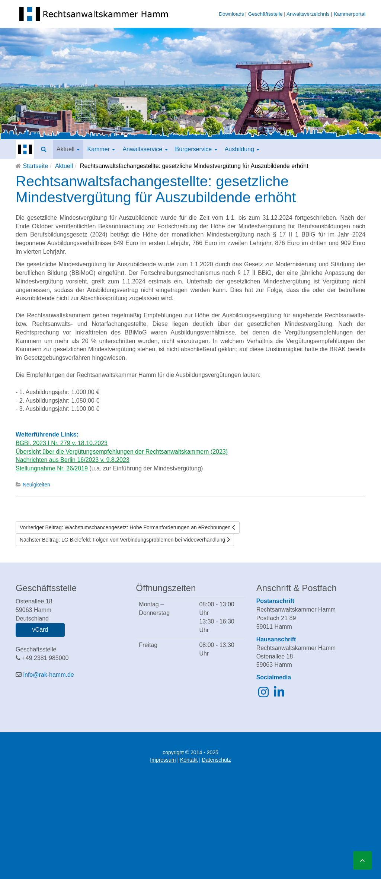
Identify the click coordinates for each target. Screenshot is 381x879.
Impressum (163, 760)
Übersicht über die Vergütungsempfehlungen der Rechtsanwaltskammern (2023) (122, 451)
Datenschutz (216, 760)
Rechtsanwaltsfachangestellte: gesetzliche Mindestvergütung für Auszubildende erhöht (156, 189)
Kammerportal (349, 14)
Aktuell (68, 149)
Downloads (231, 14)
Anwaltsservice (144, 149)
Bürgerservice (196, 149)
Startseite (35, 166)
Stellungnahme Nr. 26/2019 (52, 468)
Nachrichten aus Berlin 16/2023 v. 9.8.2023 (72, 460)
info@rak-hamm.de (48, 675)
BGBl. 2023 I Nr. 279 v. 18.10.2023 (62, 443)
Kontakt (189, 760)
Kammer (101, 149)
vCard (40, 629)
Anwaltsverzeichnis (308, 14)
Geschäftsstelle (265, 14)
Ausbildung (242, 149)
